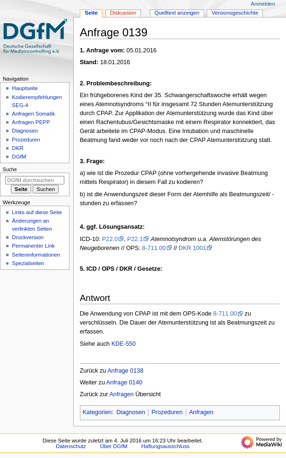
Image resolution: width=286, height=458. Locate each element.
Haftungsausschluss (165, 446)
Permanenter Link (33, 246)
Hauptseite (25, 88)
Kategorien (97, 412)
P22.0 (110, 239)
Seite (91, 13)
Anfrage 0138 (125, 370)
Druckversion (27, 237)
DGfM (19, 156)
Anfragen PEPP (31, 122)
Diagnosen (130, 412)
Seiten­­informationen (36, 255)
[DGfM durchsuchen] (34, 180)
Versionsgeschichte (235, 13)
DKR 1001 (193, 248)
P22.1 (135, 239)
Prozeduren (167, 412)
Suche (10, 169)
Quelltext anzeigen (177, 13)
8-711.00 (154, 248)
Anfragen (121, 394)
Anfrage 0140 (124, 382)
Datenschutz (71, 446)
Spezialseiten (28, 263)
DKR (17, 148)
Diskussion (123, 13)
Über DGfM (113, 446)
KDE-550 (124, 344)
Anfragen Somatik (33, 114)
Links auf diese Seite (37, 212)
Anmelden (263, 4)
